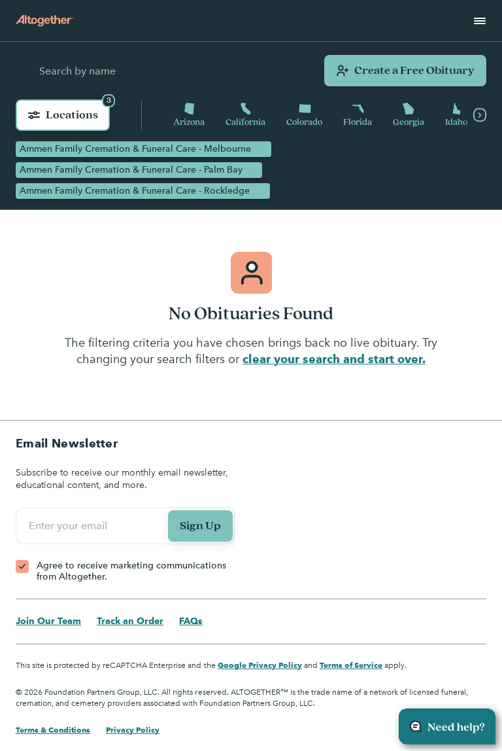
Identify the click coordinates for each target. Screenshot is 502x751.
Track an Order (130, 621)
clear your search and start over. (334, 359)
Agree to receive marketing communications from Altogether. (131, 571)
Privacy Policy (132, 730)
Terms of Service (351, 665)
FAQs (191, 621)
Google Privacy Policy (260, 665)
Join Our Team (48, 621)
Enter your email (70, 526)
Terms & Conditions (53, 730)
